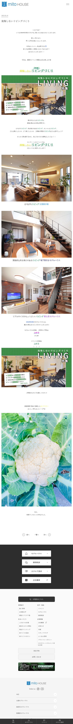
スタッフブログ (43, 615)
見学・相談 (40, 587)
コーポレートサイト (22, 701)
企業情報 (40, 601)
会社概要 (42, 605)
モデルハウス (42, 594)
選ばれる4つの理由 (25, 608)
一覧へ (36, 535)
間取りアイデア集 (24, 598)
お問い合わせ (36, 639)
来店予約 (36, 633)
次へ (45, 535)
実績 (39, 612)
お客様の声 (22, 594)
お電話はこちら (36, 581)
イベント (41, 591)
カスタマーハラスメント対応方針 (46, 626)
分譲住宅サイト (21, 707)
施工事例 (22, 591)
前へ (27, 535)
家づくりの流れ (24, 615)
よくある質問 (42, 619)
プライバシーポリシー (45, 622)
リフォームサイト (22, 712)
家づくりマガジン (24, 619)
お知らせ (41, 608)
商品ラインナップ (24, 612)
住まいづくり (22, 601)
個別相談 (41, 598)
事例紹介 (21, 587)
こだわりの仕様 (24, 605)
